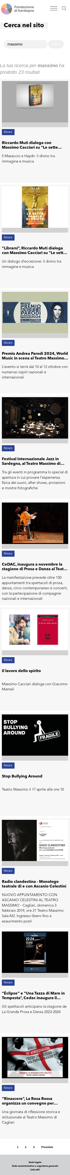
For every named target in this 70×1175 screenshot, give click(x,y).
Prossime (47, 1147)
